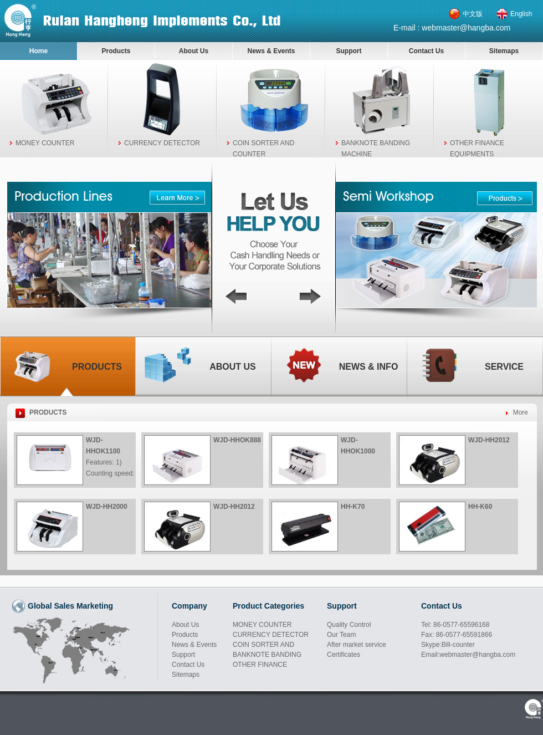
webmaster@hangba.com (466, 27)
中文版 (473, 14)
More (520, 412)
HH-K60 (480, 507)
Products (115, 51)
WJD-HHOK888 (237, 440)
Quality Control (349, 625)
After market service (356, 645)
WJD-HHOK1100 (103, 445)
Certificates (343, 655)
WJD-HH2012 (489, 440)
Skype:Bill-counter (448, 645)
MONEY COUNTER (45, 143)
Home (38, 51)
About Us (193, 51)
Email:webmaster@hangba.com (468, 655)
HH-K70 (353, 507)
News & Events (271, 51)
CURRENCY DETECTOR (162, 143)
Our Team (341, 635)
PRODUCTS (47, 412)
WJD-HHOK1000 (358, 445)
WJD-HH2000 (106, 507)
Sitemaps (504, 51)
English (521, 14)
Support (349, 51)
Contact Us (426, 51)
